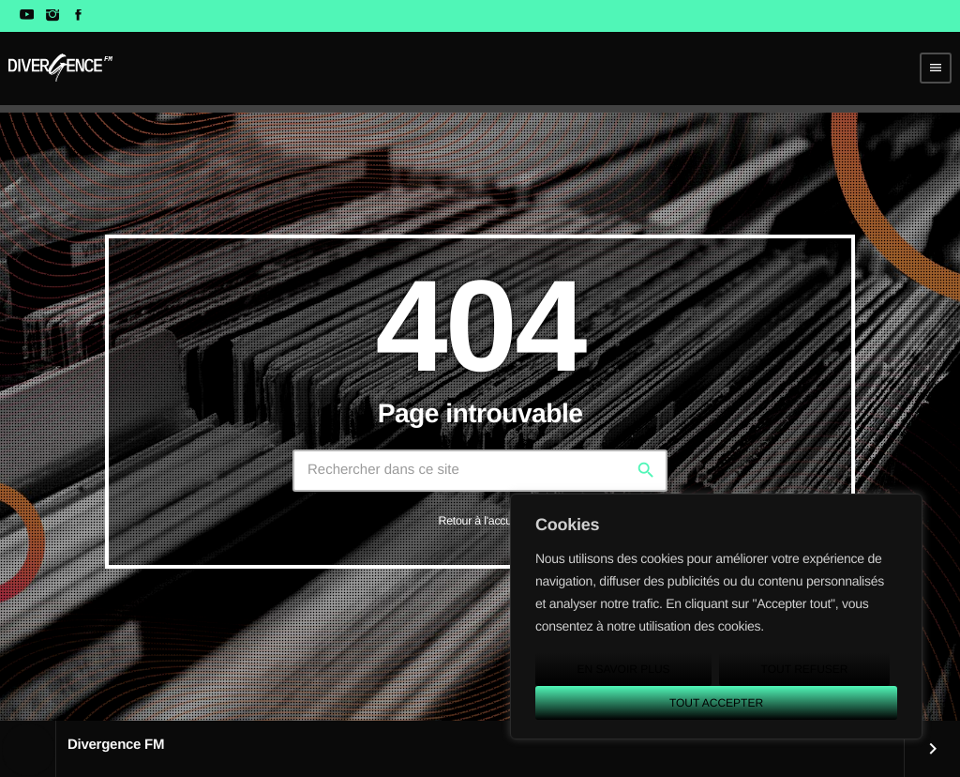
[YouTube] (27, 16)
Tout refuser (804, 669)
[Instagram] (52, 16)
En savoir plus (623, 669)
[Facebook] (78, 16)
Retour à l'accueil (480, 520)
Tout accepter (716, 702)
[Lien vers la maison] (60, 67)
